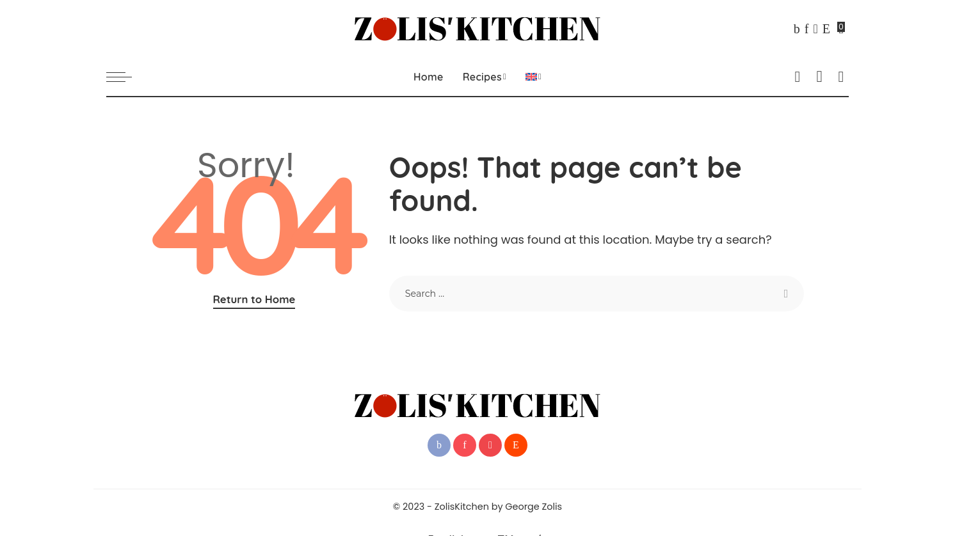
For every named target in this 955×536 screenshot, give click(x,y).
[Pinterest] (807, 29)
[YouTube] (815, 29)
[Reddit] (826, 29)
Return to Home (254, 299)
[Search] (841, 77)
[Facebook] (797, 29)
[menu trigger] (125, 77)
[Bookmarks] (842, 29)
